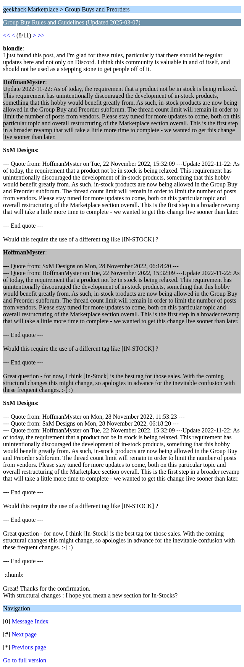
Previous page (29, 647)
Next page (24, 634)
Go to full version (24, 660)
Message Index (30, 621)
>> (41, 35)
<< (6, 35)
